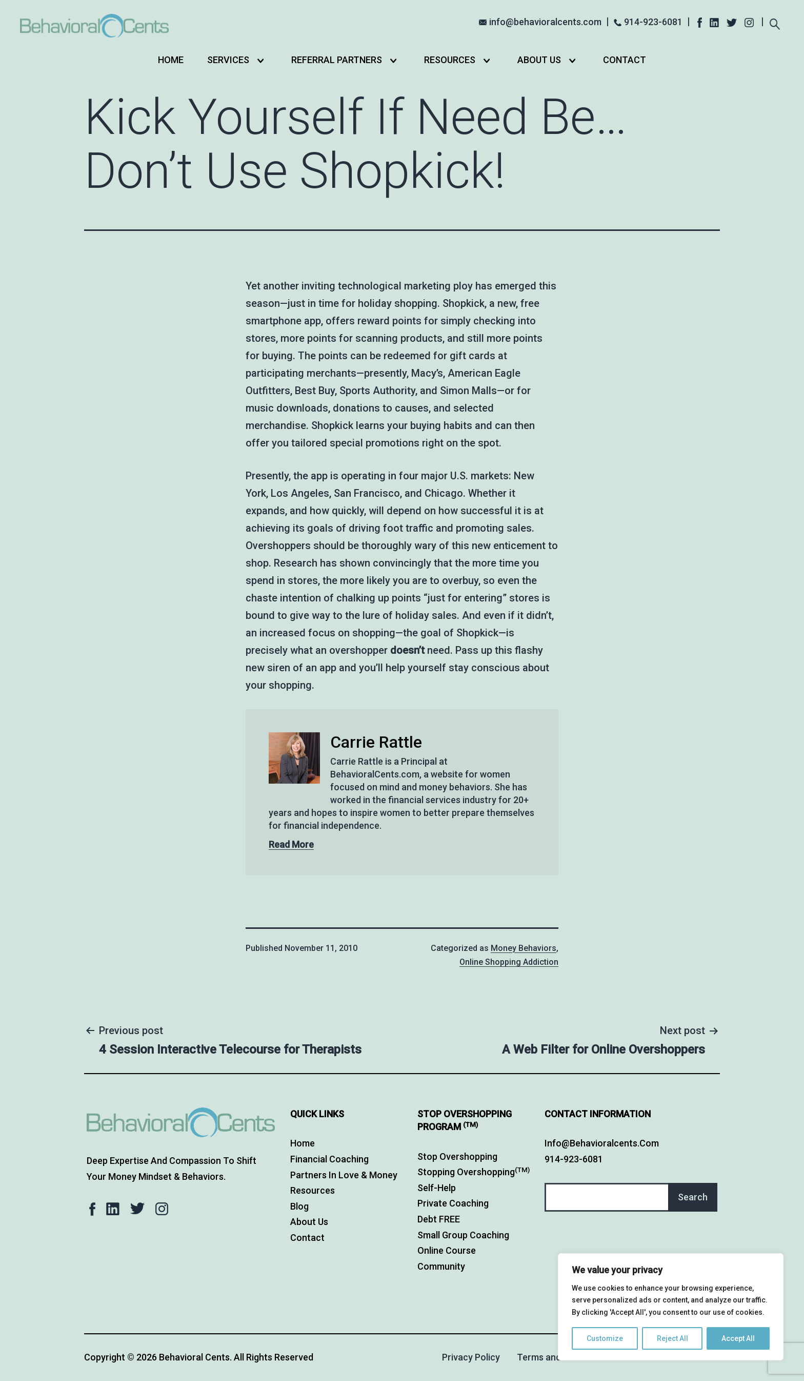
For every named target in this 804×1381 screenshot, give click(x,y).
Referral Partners (336, 59)
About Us (539, 59)
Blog (299, 1206)
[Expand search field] (775, 22)
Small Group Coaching (463, 1235)
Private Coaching (453, 1203)
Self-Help (436, 1187)
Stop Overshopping (457, 1156)
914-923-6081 (653, 21)
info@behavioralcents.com (545, 21)
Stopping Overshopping (473, 1171)
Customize (605, 1338)
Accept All (738, 1338)
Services (228, 59)
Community (441, 1266)
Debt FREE (438, 1219)
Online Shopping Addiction (508, 962)
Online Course (446, 1250)
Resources (449, 59)
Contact (624, 59)
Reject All (672, 1338)
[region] (670, 1306)
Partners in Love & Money (343, 1175)
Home (171, 59)
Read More (291, 844)
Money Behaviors (523, 948)
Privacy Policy (471, 1357)
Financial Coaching (329, 1159)
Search (693, 1197)
